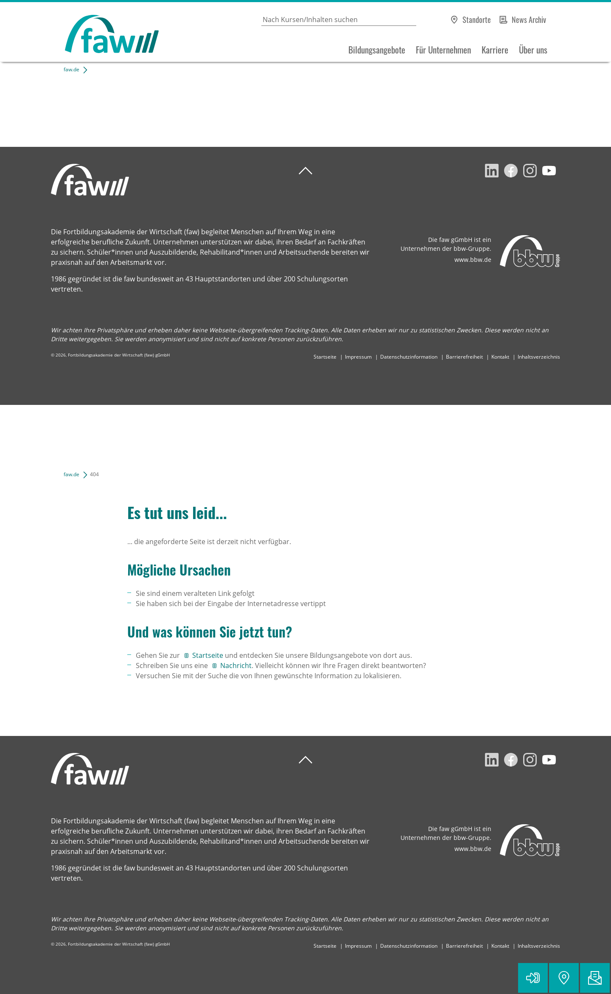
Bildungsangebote (376, 49)
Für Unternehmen (443, 49)
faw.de (71, 69)
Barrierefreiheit (464, 356)
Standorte (476, 19)
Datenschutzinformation (408, 356)
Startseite (325, 356)
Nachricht (236, 665)
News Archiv (529, 19)
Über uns (533, 49)
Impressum (358, 356)
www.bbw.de (472, 260)
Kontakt (500, 356)
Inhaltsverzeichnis (539, 356)
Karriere (495, 49)
